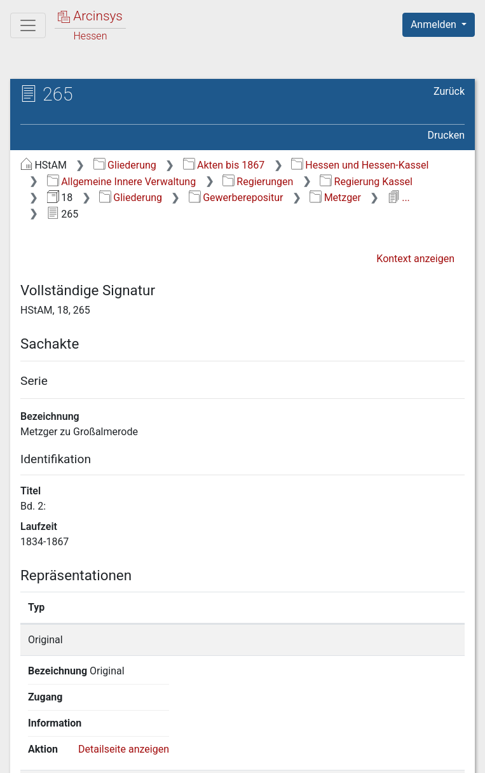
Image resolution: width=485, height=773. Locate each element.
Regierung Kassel (366, 182)
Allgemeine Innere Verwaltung (121, 182)
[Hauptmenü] (28, 25)
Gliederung (124, 165)
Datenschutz (252, 755)
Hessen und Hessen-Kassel (360, 165)
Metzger (335, 198)
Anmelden (435, 24)
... (399, 198)
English (29, 731)
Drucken (446, 135)
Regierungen (257, 182)
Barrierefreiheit (349, 755)
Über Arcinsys (157, 755)
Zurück (449, 91)
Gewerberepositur (236, 198)
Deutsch (76, 731)
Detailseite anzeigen (388, 640)
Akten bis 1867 (224, 165)
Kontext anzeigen (415, 259)
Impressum (442, 755)
